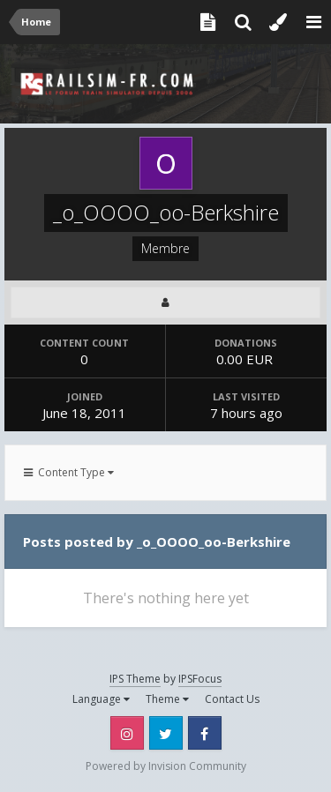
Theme (167, 698)
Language (101, 698)
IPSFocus (200, 678)
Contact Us (232, 698)
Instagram (127, 733)
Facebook (205, 733)
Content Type (69, 472)
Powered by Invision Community (166, 765)
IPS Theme (135, 678)
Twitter (166, 733)
